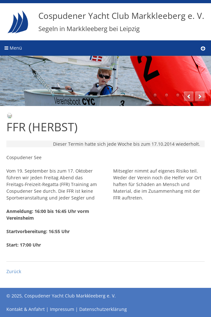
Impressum (62, 309)
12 (177, 95)
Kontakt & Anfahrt (25, 309)
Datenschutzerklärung (103, 309)
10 (155, 95)
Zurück (13, 271)
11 (166, 95)
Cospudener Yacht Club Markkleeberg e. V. (121, 21)
